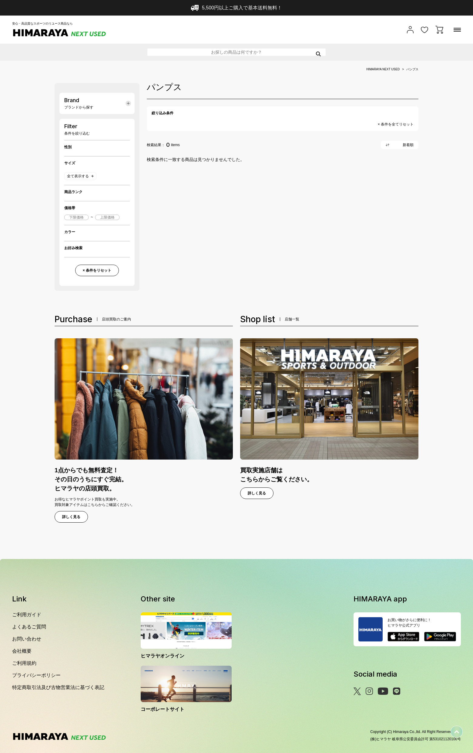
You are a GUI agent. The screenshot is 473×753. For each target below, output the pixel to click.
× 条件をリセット (97, 270)
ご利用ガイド (26, 614)
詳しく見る (71, 517)
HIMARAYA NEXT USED (383, 69)
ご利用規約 (24, 663)
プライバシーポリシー (36, 675)
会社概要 (22, 651)
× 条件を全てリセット (396, 124)
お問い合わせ (26, 638)
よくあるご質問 (29, 626)
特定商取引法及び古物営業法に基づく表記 (58, 687)
